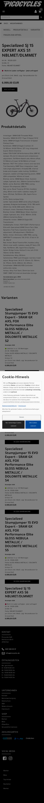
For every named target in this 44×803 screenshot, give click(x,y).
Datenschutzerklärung (9, 406)
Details (21, 417)
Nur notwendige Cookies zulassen (13, 424)
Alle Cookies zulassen (33, 424)
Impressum (22, 406)
